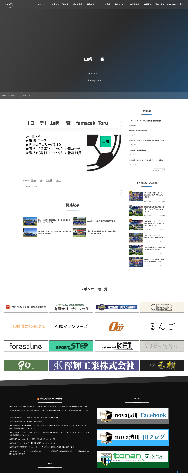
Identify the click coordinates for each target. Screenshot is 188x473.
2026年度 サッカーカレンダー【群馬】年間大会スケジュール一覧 (32, 443)
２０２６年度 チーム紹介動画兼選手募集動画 (145, 121)
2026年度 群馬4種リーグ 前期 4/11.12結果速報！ (26, 421)
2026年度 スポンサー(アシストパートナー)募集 (146, 160)
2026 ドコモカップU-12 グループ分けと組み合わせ (154, 236)
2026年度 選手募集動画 (137, 150)
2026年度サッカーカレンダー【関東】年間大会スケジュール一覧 (32, 439)
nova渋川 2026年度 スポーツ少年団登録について (154, 260)
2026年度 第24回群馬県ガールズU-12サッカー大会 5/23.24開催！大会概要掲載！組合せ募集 (41, 447)
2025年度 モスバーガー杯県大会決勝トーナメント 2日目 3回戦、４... (154, 223)
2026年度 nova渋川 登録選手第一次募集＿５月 (146, 140)
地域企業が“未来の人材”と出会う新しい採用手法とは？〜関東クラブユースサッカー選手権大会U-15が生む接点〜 (49, 406)
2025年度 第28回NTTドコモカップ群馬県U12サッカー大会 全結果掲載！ (34, 417)
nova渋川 (9, 4)
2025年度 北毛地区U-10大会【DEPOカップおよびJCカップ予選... (154, 209)
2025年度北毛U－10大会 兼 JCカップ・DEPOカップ (154, 248)
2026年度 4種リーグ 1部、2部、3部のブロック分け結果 (153, 195)
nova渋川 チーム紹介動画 (138, 130)
